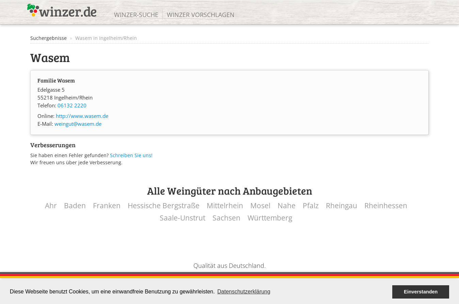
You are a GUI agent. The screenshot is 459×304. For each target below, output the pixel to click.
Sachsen (226, 218)
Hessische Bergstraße (164, 205)
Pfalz (311, 205)
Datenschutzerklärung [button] (243, 291)
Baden (75, 205)
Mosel (260, 205)
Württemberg (270, 218)
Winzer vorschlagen (201, 15)
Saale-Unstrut (182, 218)
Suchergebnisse (48, 38)
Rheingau (341, 205)
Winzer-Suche (136, 15)
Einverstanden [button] (421, 291)
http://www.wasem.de (82, 116)
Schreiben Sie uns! (131, 155)
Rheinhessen (385, 205)
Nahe (287, 205)
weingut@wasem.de (77, 123)
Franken (107, 205)
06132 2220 (72, 105)
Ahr (51, 205)
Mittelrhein (225, 205)
